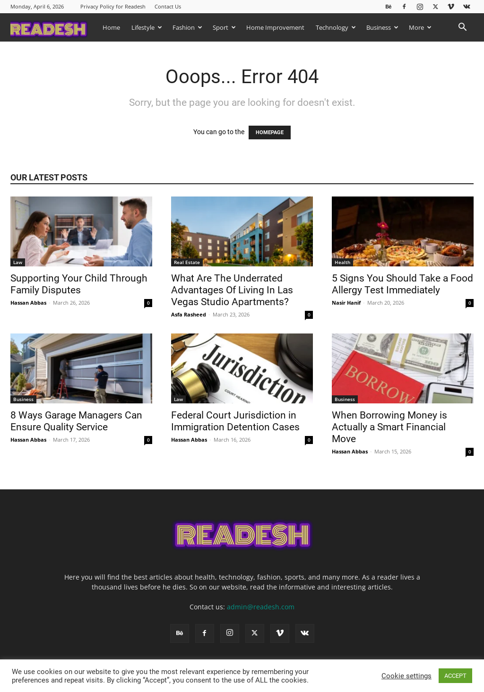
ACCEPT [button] (455, 675)
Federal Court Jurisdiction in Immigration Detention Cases (236, 421)
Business (382, 27)
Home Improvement (275, 27)
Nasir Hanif (346, 302)
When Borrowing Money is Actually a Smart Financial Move (389, 427)
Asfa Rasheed (188, 314)
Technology (336, 27)
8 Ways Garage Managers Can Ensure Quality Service (76, 421)
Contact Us (168, 6)
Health (342, 262)
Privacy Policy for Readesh (113, 6)
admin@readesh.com (260, 606)
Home (111, 27)
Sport (224, 27)
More (420, 27)
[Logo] (53, 27)
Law (17, 262)
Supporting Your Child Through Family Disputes (78, 284)
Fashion (187, 27)
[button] (462, 28)
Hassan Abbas (28, 302)
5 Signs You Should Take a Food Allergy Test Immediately (402, 284)
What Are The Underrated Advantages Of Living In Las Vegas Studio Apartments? (232, 290)
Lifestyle (146, 27)
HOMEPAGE (270, 132)
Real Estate (187, 262)
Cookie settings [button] (406, 676)
